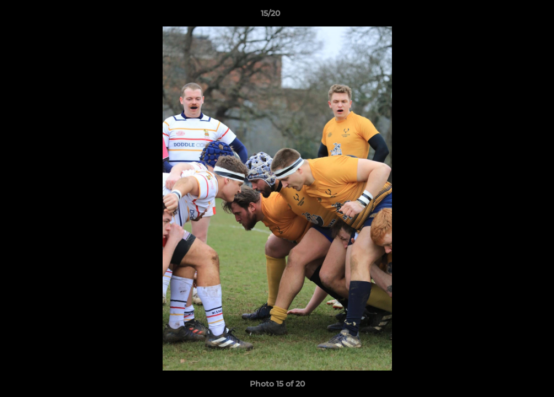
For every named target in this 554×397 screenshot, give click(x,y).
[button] (507, 16)
